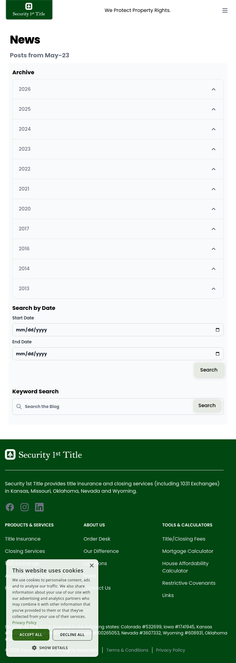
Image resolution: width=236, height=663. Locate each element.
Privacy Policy (170, 650)
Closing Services (25, 551)
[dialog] (52, 608)
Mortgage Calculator (187, 551)
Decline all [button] (72, 634)
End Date (22, 342)
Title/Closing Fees (183, 538)
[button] (52, 648)
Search (209, 369)
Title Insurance (23, 538)
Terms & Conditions (127, 650)
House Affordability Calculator (185, 567)
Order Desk (97, 538)
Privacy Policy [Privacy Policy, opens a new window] (24, 622)
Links (168, 595)
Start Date (23, 318)
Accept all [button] (31, 634)
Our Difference (101, 551)
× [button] (91, 566)
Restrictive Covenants (188, 583)
